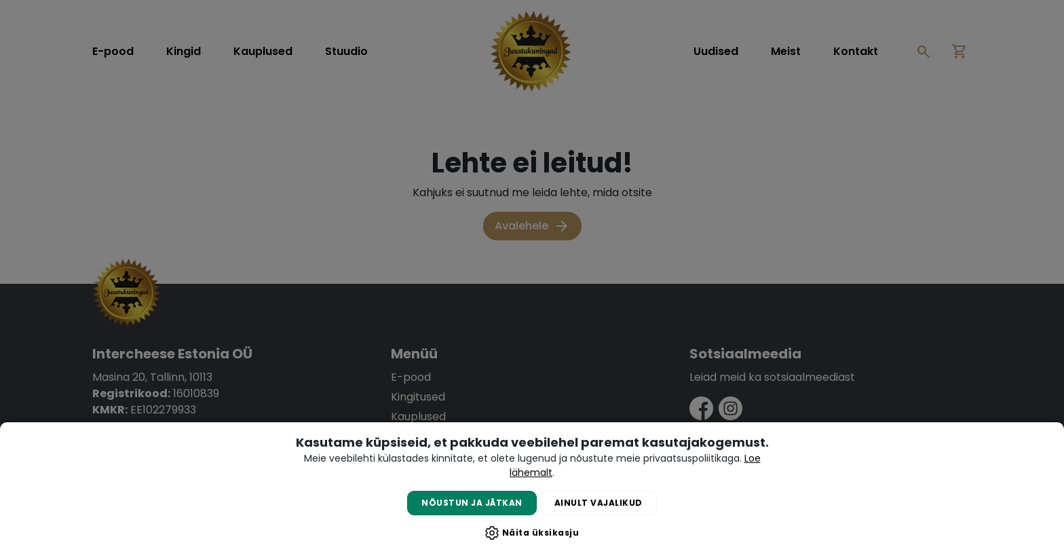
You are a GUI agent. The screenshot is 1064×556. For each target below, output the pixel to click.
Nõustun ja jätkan (471, 502)
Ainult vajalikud (598, 502)
